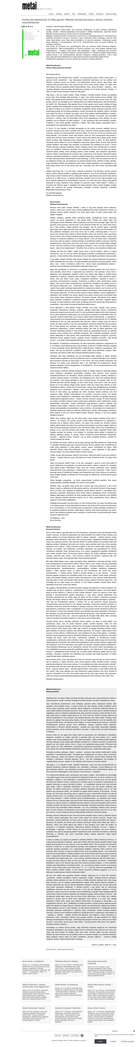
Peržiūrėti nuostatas (127, 1041)
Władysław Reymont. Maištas (66, 961)
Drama (66, 14)
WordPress (61, 1045)
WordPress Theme (70, 1045)
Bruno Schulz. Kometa (96, 1008)
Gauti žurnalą (111, 14)
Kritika (91, 14)
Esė (73, 14)
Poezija (59, 14)
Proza (51, 14)
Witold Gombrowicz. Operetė (33, 1008)
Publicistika (81, 14)
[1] (76, 269)
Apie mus (57, 1035)
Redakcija (66, 1035)
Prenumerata (75, 1035)
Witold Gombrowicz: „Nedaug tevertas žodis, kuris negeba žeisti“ (35, 986)
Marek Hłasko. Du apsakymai (66, 985)
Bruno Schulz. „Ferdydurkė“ (33, 961)
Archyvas (99, 14)
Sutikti (100, 1041)
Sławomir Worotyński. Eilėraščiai (67, 1008)
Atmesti (113, 1041)
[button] (134, 1031)
